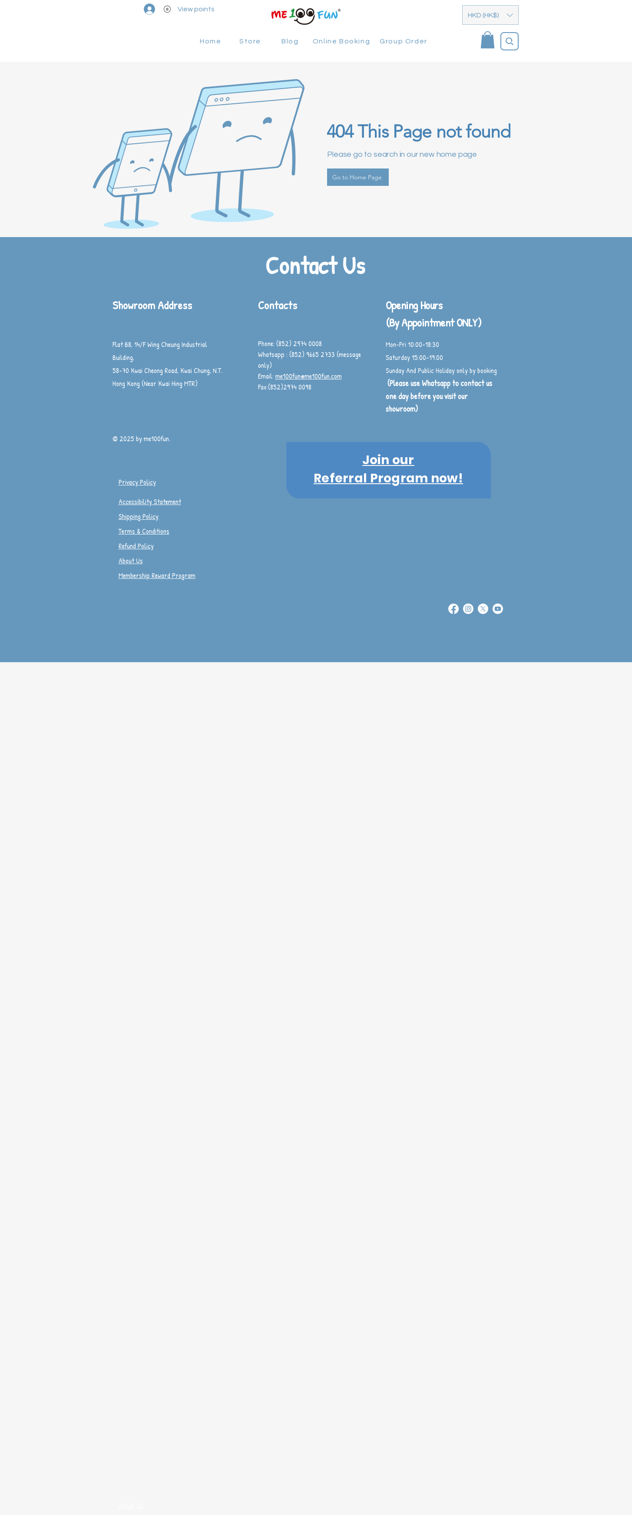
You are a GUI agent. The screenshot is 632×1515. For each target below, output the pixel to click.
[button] (490, 15)
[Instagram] (468, 609)
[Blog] (291, 41)
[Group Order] (405, 41)
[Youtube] (498, 609)
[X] (483, 609)
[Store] (251, 41)
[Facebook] (453, 609)
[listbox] (490, 15)
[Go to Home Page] (358, 177)
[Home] (212, 41)
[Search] (509, 41)
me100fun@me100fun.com (308, 376)
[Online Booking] (342, 41)
